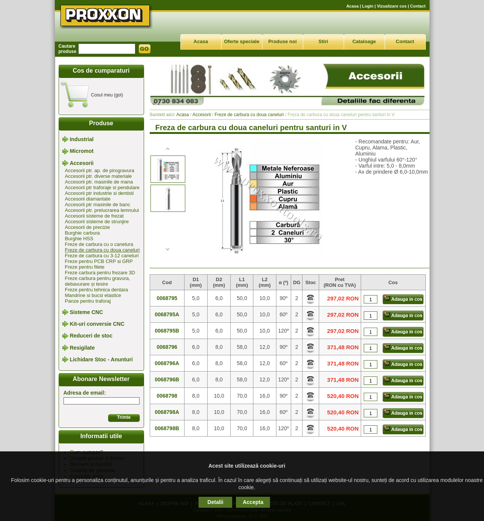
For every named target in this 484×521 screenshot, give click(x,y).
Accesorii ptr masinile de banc (97, 204)
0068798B (167, 428)
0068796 (167, 347)
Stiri (323, 41)
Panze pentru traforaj (88, 301)
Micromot (81, 151)
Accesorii (81, 163)
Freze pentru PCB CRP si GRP (99, 261)
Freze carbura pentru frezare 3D (100, 272)
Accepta (253, 502)
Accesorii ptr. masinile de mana (99, 182)
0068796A (167, 363)
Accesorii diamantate (88, 199)
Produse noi (282, 41)
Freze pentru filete (85, 267)
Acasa (352, 6)
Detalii (215, 502)
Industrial (81, 139)
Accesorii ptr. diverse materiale (98, 176)
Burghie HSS (79, 238)
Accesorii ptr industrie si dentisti (99, 193)
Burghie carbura (82, 233)
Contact (418, 6)
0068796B (167, 379)
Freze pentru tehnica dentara (96, 289)
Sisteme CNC (86, 312)
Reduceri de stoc (91, 336)
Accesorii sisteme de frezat (94, 216)
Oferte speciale (241, 41)
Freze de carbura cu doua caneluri (102, 250)
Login (368, 6)
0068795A (167, 314)
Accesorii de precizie (87, 227)
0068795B (167, 331)
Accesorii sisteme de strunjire (97, 221)
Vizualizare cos (392, 6)
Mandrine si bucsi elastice (93, 295)
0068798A (167, 412)
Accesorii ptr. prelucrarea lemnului (102, 210)
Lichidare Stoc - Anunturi (101, 359)
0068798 (167, 396)
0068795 (167, 298)
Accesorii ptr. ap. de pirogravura (100, 170)
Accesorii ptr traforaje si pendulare (102, 187)
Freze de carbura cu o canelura (99, 244)
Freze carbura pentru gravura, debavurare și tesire (97, 281)
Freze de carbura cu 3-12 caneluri (102, 255)
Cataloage (364, 41)
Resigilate (82, 348)
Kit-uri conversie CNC (97, 324)
